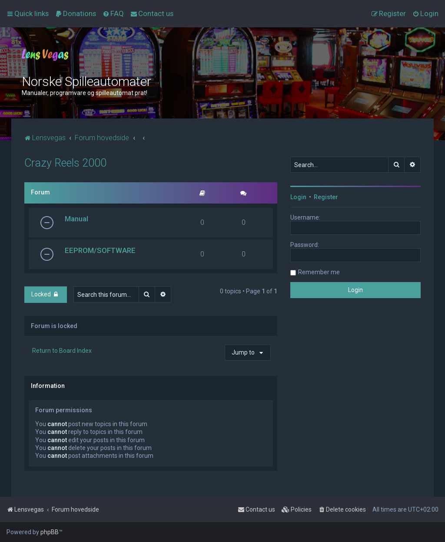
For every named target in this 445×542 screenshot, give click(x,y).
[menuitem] (75, 13)
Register (326, 197)
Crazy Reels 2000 (65, 163)
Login (298, 197)
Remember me (319, 272)
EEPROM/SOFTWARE (100, 250)
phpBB (49, 532)
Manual (76, 218)
